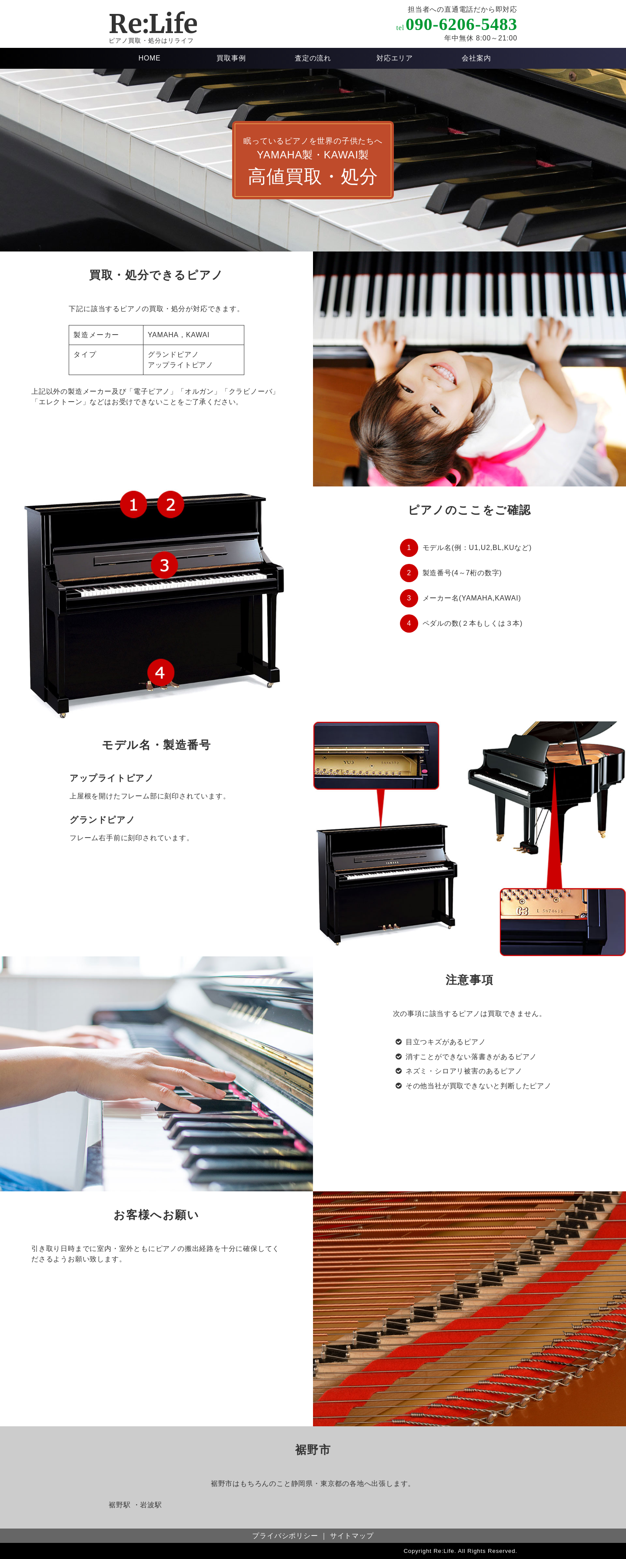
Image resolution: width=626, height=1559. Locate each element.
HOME (149, 58)
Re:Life (153, 23)
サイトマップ (352, 1535)
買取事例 (231, 58)
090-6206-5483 (461, 24)
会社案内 (476, 58)
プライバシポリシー (285, 1535)
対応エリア (394, 58)
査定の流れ (313, 58)
